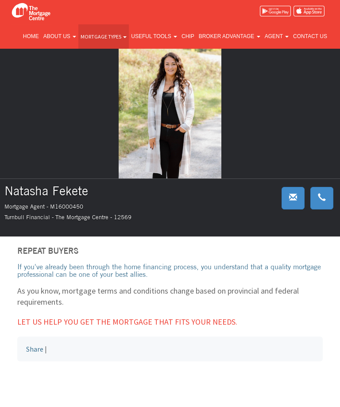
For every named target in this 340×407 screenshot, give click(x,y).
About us (59, 36)
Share (34, 349)
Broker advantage (229, 36)
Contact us (310, 36)
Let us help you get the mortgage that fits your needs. (127, 322)
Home (31, 36)
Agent (277, 36)
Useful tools (154, 36)
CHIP (188, 36)
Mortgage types (104, 36)
